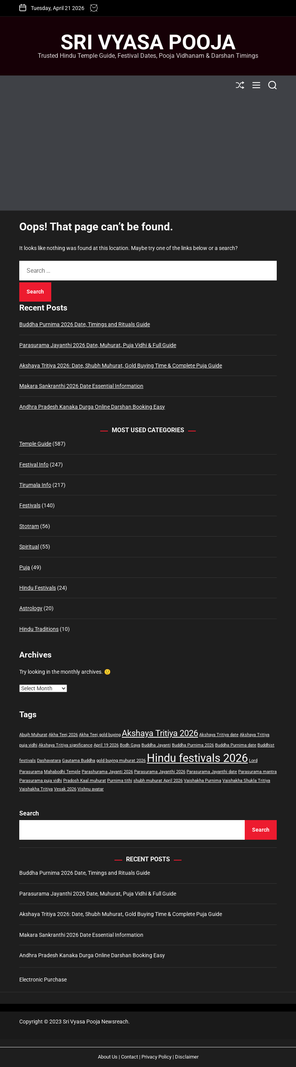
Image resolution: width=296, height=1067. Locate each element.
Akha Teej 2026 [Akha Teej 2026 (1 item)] (63, 734)
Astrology (30, 608)
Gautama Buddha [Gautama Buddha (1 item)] (78, 760)
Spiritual (29, 547)
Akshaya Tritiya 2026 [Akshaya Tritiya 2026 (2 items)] (160, 733)
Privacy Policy (156, 1057)
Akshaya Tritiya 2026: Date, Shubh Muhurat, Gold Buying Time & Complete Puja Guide (120, 365)
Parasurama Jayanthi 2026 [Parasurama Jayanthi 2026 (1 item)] (159, 771)
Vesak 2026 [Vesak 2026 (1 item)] (65, 789)
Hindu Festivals (37, 588)
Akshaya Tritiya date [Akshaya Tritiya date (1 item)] (219, 734)
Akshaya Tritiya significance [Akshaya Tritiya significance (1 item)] (65, 745)
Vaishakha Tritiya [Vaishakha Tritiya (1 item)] (36, 789)
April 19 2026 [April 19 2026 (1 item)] (106, 745)
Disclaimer (186, 1057)
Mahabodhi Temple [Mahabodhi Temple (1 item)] (62, 771)
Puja (24, 567)
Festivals (29, 505)
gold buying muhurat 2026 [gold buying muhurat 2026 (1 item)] (121, 760)
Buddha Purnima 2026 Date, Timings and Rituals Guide (84, 324)
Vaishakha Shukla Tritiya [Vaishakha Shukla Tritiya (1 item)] (246, 780)
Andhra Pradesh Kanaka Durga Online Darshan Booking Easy (92, 407)
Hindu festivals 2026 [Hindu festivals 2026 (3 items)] (197, 758)
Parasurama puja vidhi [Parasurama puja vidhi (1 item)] (40, 780)
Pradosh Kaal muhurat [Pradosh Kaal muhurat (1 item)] (84, 780)
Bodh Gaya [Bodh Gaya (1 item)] (130, 745)
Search (29, 813)
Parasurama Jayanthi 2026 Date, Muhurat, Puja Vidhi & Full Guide (97, 345)
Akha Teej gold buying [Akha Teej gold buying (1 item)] (100, 734)
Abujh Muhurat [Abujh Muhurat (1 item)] (33, 734)
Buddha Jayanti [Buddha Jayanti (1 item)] (156, 745)
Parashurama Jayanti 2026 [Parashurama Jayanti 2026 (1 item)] (107, 771)
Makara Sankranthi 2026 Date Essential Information (81, 386)
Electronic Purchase (43, 979)
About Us (108, 1057)
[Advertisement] (148, 152)
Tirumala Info (35, 485)
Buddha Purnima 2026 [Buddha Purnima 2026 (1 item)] (193, 745)
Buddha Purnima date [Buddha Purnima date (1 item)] (235, 745)
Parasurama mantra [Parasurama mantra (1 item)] (257, 771)
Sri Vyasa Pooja (148, 42)
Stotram (29, 526)
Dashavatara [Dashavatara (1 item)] (49, 760)
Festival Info (34, 464)
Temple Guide (35, 444)
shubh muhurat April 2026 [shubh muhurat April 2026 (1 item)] (158, 780)
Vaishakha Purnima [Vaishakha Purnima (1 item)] (202, 780)
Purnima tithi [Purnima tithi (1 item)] (119, 780)
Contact (129, 1057)
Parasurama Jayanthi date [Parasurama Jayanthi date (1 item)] (212, 771)
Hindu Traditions (39, 629)
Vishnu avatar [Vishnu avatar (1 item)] (90, 789)
